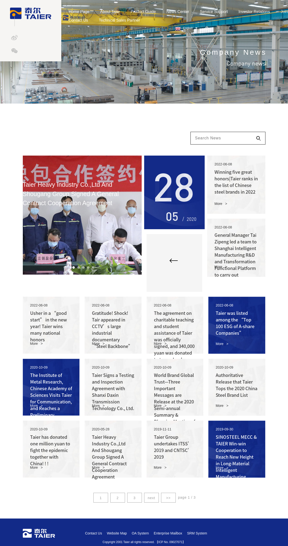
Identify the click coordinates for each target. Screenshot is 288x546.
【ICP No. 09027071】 (170, 542)
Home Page (81, 12)
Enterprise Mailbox (168, 533)
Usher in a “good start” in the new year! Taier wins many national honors (48, 326)
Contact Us (80, 20)
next (151, 498)
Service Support (216, 12)
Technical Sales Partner (121, 20)
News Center (179, 12)
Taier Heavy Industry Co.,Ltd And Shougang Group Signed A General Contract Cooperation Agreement (109, 457)
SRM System (197, 533)
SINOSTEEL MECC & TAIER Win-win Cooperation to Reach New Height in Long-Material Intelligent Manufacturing (236, 457)
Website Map (117, 533)
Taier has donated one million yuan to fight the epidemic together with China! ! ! (50, 450)
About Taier (112, 12)
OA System (140, 533)
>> (168, 498)
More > (220, 204)
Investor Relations (256, 12)
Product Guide (145, 12)
